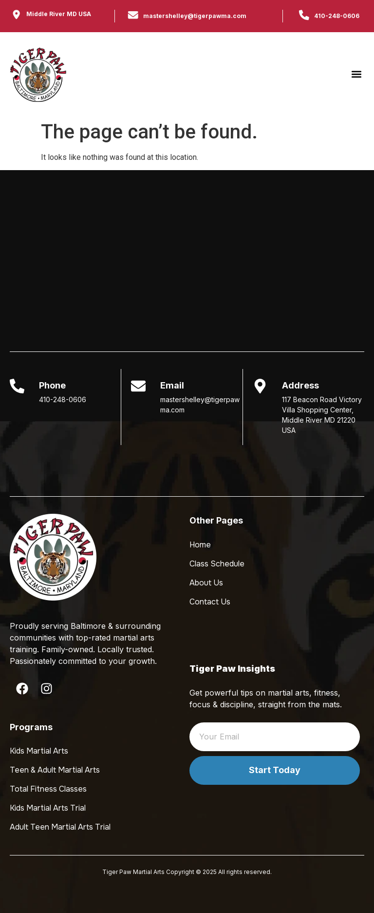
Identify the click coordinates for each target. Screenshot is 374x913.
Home (200, 545)
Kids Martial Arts (39, 751)
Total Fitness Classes (48, 789)
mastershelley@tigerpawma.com (194, 15)
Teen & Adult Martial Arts (55, 770)
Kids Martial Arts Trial (48, 808)
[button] (356, 74)
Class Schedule (216, 564)
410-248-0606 (336, 15)
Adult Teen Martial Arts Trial (60, 827)
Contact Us (209, 602)
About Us (206, 583)
